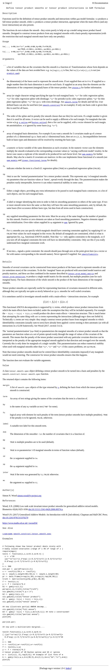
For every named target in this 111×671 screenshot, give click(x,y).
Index (68, 668)
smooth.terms (71, 102)
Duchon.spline (39, 122)
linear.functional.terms (34, 160)
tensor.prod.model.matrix (81, 273)
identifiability (90, 254)
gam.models (87, 154)
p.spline (23, 122)
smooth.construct (51, 105)
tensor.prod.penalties (13, 276)
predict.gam (13, 73)
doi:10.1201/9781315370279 (15, 517)
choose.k (76, 87)
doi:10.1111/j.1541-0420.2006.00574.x (45, 509)
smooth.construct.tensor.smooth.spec (32, 533)
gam (65, 222)
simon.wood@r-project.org (29, 495)
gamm (10, 533)
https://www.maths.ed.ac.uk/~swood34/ (20, 523)
